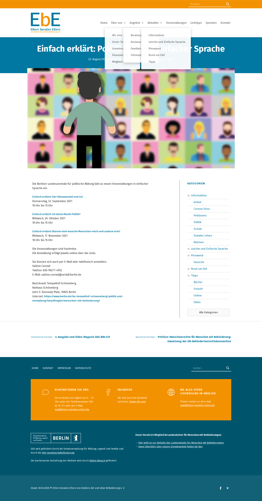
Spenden (211, 22)
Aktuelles (155, 22)
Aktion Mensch (97, 460)
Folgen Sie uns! (137, 401)
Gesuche (199, 262)
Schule (198, 228)
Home (103, 22)
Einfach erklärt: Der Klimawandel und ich (57, 196)
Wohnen (199, 242)
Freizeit (198, 288)
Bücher (198, 282)
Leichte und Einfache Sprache (146, 59)
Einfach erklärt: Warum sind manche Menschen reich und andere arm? (76, 231)
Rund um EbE (199, 268)
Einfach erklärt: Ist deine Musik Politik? (56, 214)
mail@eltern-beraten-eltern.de (72, 409)
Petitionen (200, 215)
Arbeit (197, 202)
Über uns (118, 22)
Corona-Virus (202, 208)
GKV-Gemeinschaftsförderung (58, 452)
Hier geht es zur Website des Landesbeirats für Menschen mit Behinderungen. (181, 442)
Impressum (64, 368)
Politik (170, 59)
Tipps (194, 275)
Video (197, 302)
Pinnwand (197, 255)
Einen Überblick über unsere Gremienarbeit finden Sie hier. (170, 446)
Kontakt (225, 22)
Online (198, 295)
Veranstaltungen (176, 22)
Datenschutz (83, 368)
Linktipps (196, 22)
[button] (208, 312)
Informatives (118, 59)
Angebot (137, 22)
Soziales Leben (203, 235)
